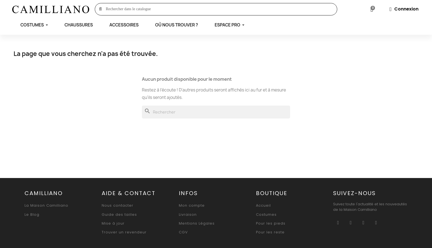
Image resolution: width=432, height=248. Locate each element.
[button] (46, 205)
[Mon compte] (404, 9)
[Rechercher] (216, 112)
